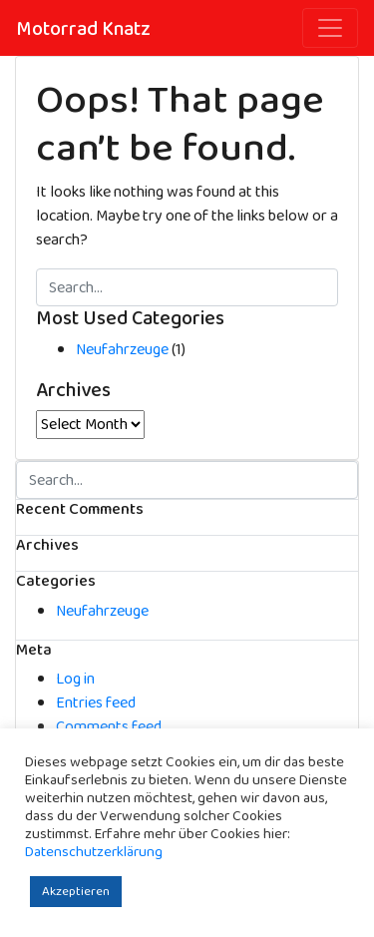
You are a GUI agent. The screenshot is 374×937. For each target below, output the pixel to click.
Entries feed (96, 703)
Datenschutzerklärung (94, 852)
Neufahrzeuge (122, 349)
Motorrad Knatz (83, 29)
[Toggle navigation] (330, 28)
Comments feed (109, 726)
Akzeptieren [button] (76, 891)
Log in (75, 679)
